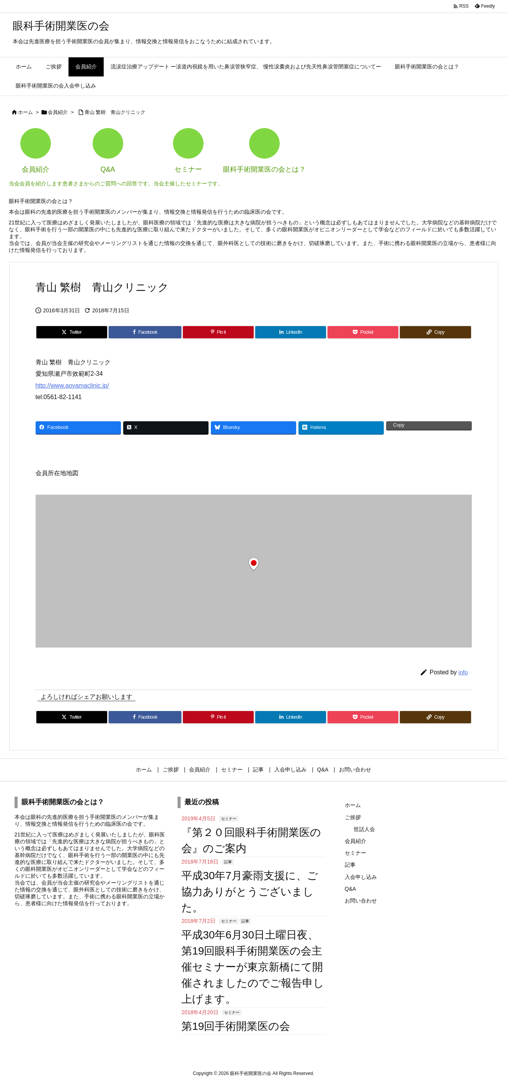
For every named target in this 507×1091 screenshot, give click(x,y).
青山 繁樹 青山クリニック (115, 112)
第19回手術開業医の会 (235, 1026)
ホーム (25, 112)
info (463, 672)
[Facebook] (145, 332)
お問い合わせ (361, 901)
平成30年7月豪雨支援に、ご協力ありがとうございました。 (249, 892)
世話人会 (364, 829)
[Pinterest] (218, 332)
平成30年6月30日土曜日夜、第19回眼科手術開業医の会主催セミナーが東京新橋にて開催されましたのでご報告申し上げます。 (252, 967)
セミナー (228, 819)
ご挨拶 (353, 817)
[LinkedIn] (290, 332)
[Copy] (435, 332)
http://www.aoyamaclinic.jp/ (72, 385)
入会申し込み (361, 877)
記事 (228, 862)
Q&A (350, 889)
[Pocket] (363, 332)
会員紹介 (58, 112)
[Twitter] (71, 332)
